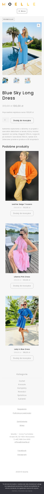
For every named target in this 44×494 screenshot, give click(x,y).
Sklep (22, 425)
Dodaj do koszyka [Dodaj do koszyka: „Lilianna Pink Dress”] (22, 285)
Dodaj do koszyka (22, 120)
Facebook (22, 451)
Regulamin (22, 409)
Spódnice (22, 395)
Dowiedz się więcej (25, 491)
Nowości (22, 391)
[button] (38, 25)
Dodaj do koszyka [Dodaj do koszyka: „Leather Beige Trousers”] (22, 213)
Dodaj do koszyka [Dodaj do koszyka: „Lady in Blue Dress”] (22, 358)
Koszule (22, 384)
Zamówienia (22, 421)
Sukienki (22, 399)
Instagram (22, 454)
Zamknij (14, 491)
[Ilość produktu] (5, 120)
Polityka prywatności (22, 413)
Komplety (22, 388)
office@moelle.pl (22, 442)
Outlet (22, 381)
